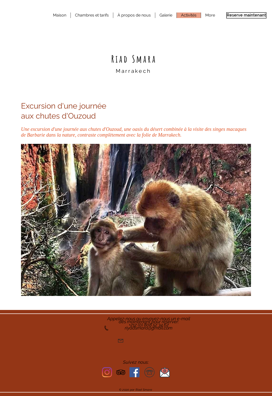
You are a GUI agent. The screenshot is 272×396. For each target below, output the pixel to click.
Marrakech (133, 71)
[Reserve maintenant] (246, 15)
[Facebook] (135, 372)
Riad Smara (134, 59)
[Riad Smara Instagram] (107, 372)
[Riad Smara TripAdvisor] (121, 372)
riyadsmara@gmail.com (148, 327)
